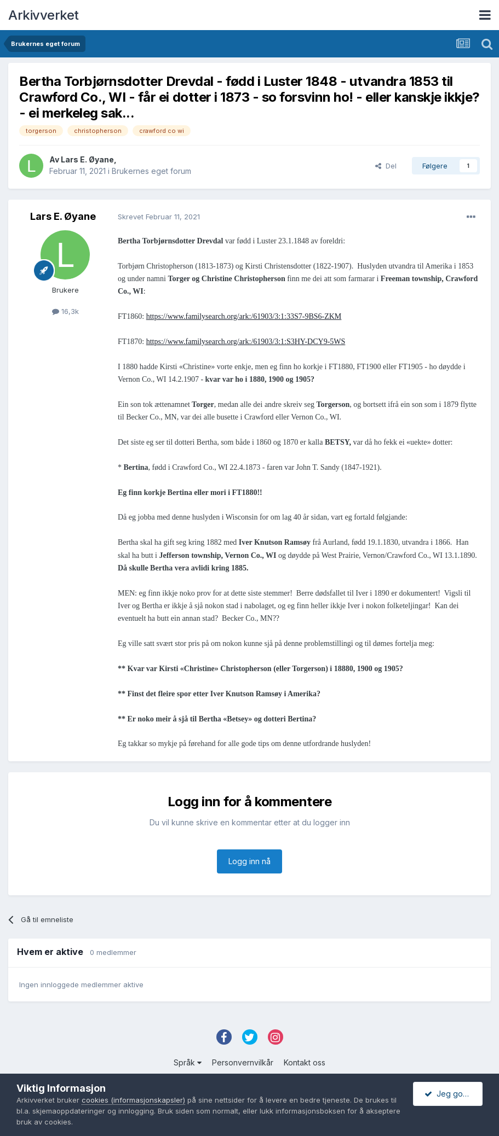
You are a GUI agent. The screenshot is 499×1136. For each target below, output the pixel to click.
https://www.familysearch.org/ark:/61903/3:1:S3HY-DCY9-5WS (246, 341)
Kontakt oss (304, 1062)
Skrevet (159, 216)
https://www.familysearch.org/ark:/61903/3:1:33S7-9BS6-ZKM (244, 316)
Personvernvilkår (242, 1062)
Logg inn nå (249, 861)
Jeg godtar (451, 1093)
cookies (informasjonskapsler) (133, 1100)
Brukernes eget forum (151, 171)
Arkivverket (43, 15)
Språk (188, 1062)
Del (386, 165)
